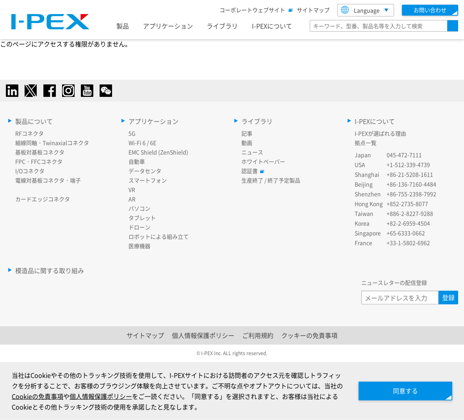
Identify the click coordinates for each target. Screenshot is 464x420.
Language (360, 10)
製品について (34, 121)
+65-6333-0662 (406, 233)
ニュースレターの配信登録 (394, 282)
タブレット (142, 218)
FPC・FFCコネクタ (38, 161)
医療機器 (139, 246)
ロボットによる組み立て (158, 236)
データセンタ (144, 171)
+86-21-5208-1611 (410, 174)
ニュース (252, 152)
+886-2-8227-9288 (410, 213)
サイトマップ (313, 10)
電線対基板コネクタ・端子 (48, 180)
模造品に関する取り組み (49, 270)
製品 (122, 26)
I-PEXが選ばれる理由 (380, 133)
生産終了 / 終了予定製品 (270, 180)
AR (132, 199)
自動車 (136, 161)
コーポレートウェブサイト (254, 10)
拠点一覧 (366, 143)
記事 (246, 133)
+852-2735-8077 (407, 203)
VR (131, 189)
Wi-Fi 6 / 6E (142, 143)
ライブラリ (222, 26)
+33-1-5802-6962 (408, 243)
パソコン (139, 208)
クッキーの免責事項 (309, 335)
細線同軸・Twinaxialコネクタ (52, 143)
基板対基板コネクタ (39, 152)
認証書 (251, 171)
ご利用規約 (257, 335)
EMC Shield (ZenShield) (158, 152)
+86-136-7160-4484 (411, 184)
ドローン (139, 227)
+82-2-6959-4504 (408, 223)
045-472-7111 (404, 155)
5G (132, 133)
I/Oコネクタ (30, 171)
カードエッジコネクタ (42, 199)
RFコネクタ (29, 133)
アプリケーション (168, 26)
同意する (405, 390)
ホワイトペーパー (263, 161)
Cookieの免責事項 (37, 396)
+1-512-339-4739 (408, 164)
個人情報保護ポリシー (203, 335)
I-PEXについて (272, 26)
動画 (246, 143)
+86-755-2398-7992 (411, 194)
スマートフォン (147, 180)
